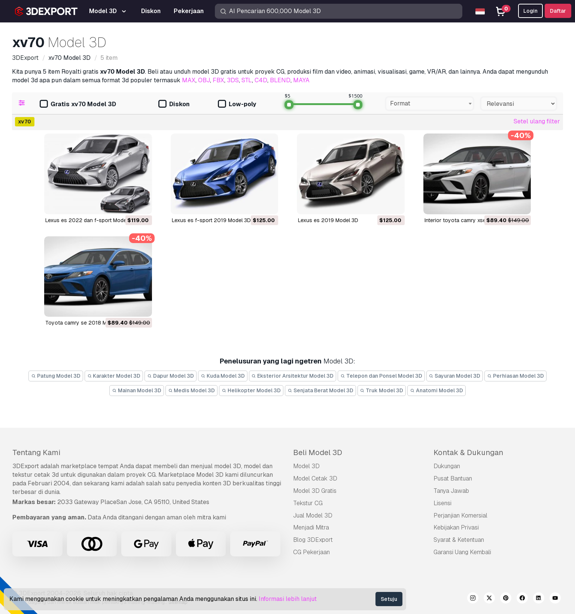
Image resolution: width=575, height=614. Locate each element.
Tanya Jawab (451, 491)
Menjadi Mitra (311, 527)
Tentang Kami (36, 452)
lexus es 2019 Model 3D (328, 220)
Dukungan (446, 466)
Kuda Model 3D (223, 375)
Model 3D (306, 466)
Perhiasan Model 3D (515, 375)
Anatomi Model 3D (436, 390)
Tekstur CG (308, 503)
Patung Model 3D (55, 375)
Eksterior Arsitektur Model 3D (293, 375)
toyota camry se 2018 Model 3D (85, 322)
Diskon (174, 104)
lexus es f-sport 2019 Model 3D (211, 220)
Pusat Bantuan (452, 478)
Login (530, 10)
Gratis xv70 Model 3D (78, 104)
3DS (233, 80)
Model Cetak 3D (315, 478)
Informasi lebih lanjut (288, 599)
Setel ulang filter (537, 121)
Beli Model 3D (317, 452)
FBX (218, 80)
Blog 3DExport (313, 540)
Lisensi (442, 503)
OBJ (204, 80)
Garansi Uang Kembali (462, 552)
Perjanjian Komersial (460, 515)
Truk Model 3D (382, 390)
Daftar (558, 10)
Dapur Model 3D (170, 375)
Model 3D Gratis (315, 491)
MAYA (301, 80)
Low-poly (237, 104)
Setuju (389, 599)
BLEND (280, 80)
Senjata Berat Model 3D (320, 390)
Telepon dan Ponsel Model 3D (381, 375)
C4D (261, 80)
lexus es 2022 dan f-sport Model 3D (90, 220)
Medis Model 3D (191, 390)
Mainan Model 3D (136, 390)
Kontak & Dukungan (468, 452)
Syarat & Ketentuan (458, 540)
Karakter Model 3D (114, 375)
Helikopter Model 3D (251, 390)
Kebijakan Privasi (456, 527)
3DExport (25, 466)
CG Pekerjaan (311, 552)
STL (246, 80)
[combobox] (429, 103)
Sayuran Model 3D (455, 375)
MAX (188, 80)
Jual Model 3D (312, 515)
